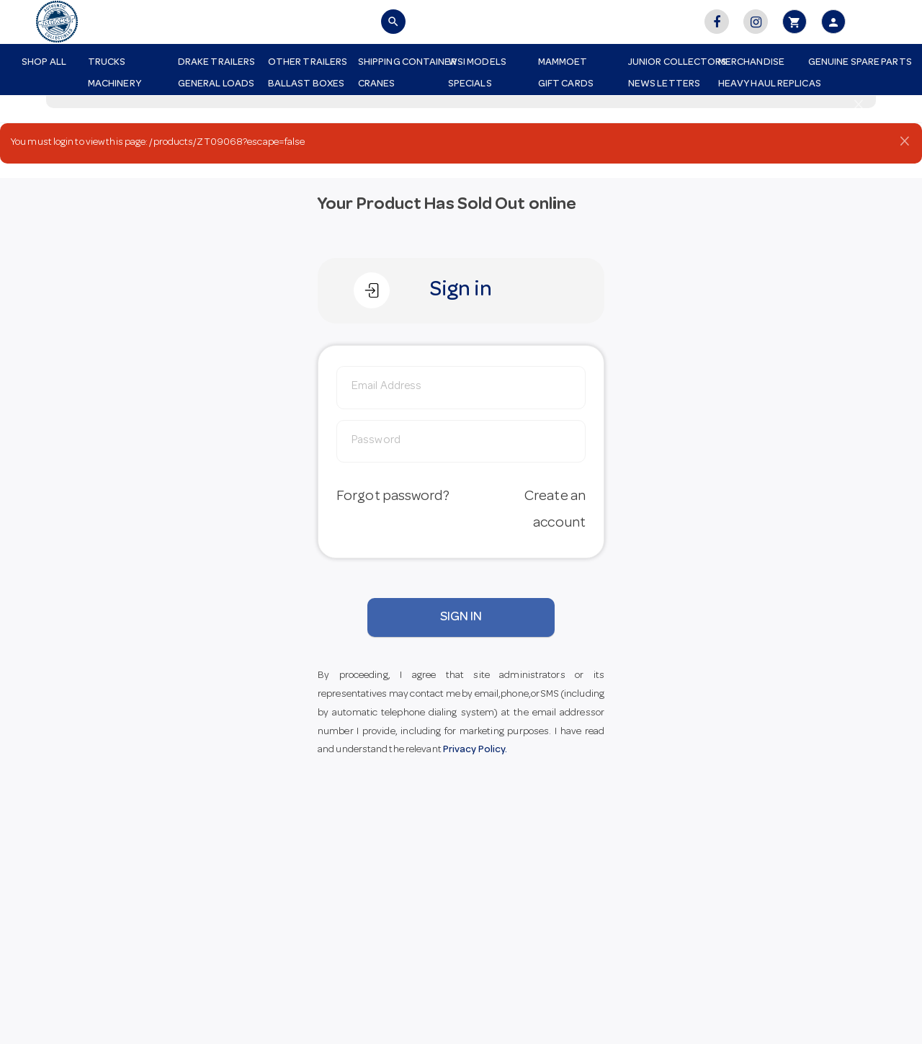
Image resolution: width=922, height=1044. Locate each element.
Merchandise (751, 63)
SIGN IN (461, 617)
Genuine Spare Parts (847, 63)
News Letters (664, 84)
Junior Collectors (667, 63)
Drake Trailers (216, 63)
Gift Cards (566, 84)
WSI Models (477, 63)
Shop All (44, 63)
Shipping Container (397, 63)
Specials (470, 84)
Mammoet (563, 63)
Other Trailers (307, 63)
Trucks (107, 63)
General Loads (216, 84)
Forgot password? (392, 497)
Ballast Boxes (306, 84)
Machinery (114, 84)
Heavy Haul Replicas (757, 84)
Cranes (376, 84)
